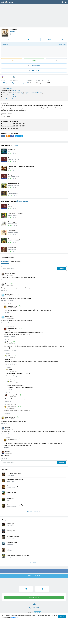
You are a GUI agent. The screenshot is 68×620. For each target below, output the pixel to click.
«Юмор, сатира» (22, 201)
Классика (16, 77)
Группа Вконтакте (34, 571)
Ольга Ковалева (12, 306)
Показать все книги (33, 511)
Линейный (9, 99)
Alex (8, 342)
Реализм (9, 88)
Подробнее (14, 617)
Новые (12, 261)
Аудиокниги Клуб (34, 604)
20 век (14, 95)
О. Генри (12, 31)
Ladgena (7, 451)
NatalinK (7, 427)
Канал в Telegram (34, 576)
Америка (26, 93)
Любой (15, 97)
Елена (7, 284)
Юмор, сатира (6, 77)
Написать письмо (34, 597)
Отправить (61, 268)
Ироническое (16, 90)
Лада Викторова (10, 417)
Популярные (5, 261)
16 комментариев (34, 65)
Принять (62, 616)
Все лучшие (34, 562)
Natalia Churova (10, 294)
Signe (9, 355)
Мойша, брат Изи (13, 328)
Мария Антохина (10, 273)
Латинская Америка (36, 93)
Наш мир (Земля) (17, 93)
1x (62, 39)
